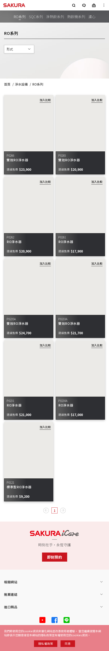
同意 (68, 644)
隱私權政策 (45, 644)
